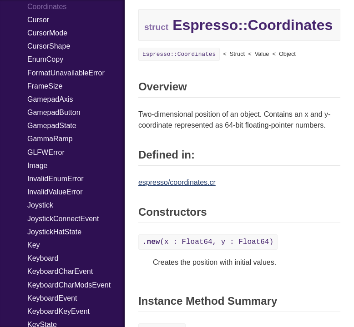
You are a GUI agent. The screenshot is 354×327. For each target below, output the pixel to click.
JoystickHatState (54, 232)
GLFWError (46, 152)
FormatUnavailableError (66, 73)
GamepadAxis (50, 99)
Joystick (40, 205)
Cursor (38, 20)
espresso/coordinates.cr (177, 182)
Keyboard (43, 258)
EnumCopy (45, 59)
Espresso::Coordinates (179, 54)
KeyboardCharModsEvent (69, 285)
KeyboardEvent (52, 298)
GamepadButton (54, 112)
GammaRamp (50, 139)
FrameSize (44, 86)
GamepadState (51, 125)
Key (33, 245)
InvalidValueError (55, 192)
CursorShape (48, 46)
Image (37, 165)
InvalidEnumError (55, 179)
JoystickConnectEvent (63, 219)
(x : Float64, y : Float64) (207, 242)
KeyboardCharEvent (60, 271)
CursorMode (47, 33)
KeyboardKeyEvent (58, 311)
